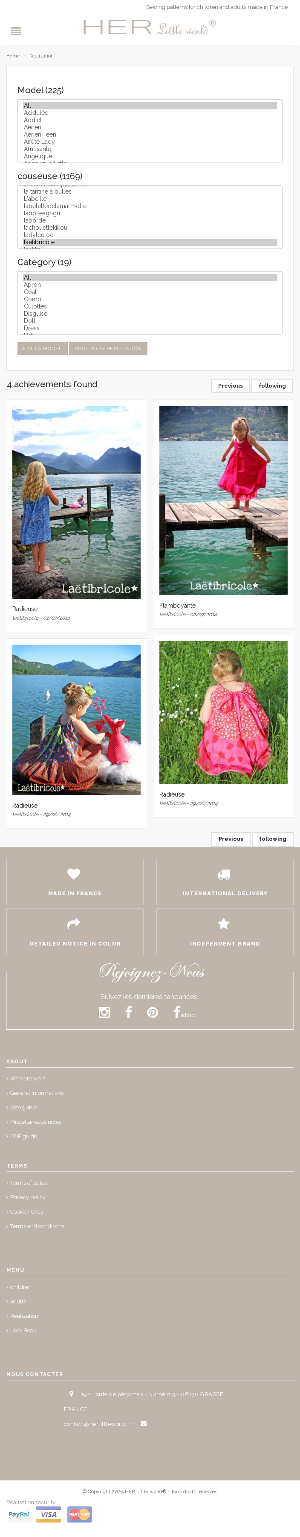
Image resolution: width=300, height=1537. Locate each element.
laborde (150, 220)
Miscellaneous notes (35, 1122)
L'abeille (150, 199)
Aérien (150, 127)
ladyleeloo (150, 235)
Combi (150, 299)
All (150, 105)
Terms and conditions (37, 1226)
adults (18, 1301)
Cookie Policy (26, 1211)
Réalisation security (30, 1502)
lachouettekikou (150, 227)
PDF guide (23, 1136)
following (272, 386)
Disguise (150, 313)
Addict (150, 120)
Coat (150, 292)
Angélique (150, 156)
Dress (150, 328)
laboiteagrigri (150, 213)
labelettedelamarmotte (150, 206)
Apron (150, 285)
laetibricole (150, 242)
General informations (36, 1093)
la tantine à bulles (150, 191)
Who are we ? (27, 1078)
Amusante (150, 149)
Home (13, 56)
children (21, 1287)
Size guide (23, 1107)
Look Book (23, 1330)
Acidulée (150, 113)
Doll (150, 321)
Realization (41, 56)
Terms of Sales (28, 1183)
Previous (230, 386)
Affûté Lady (150, 142)
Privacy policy (28, 1197)
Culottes (150, 306)
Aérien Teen (150, 134)
